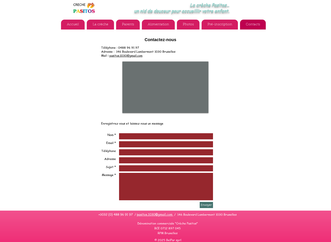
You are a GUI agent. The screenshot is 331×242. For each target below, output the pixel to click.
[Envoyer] (206, 205)
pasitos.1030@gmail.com (125, 55)
